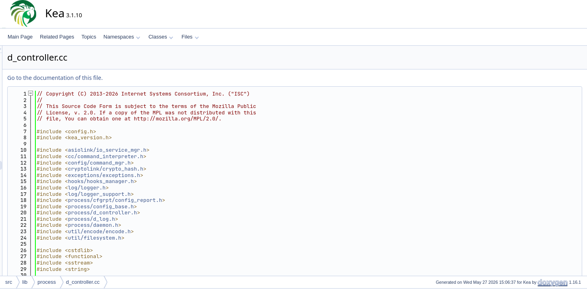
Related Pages (57, 37)
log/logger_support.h (171, 194)
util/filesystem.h (167, 237)
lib (24, 282)
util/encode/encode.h (171, 231)
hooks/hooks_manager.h (173, 181)
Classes (160, 37)
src (8, 282)
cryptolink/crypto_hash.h (178, 168)
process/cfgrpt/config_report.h (187, 200)
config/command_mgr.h (171, 162)
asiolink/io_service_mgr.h (179, 150)
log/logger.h (159, 187)
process (46, 282)
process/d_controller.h (174, 212)
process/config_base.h (173, 206)
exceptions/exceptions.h (176, 175)
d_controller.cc (83, 282)
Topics (88, 37)
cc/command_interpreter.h (178, 156)
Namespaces (121, 37)
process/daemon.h (165, 225)
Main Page (20, 37)
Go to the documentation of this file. (127, 77)
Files (190, 37)
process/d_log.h (163, 219)
